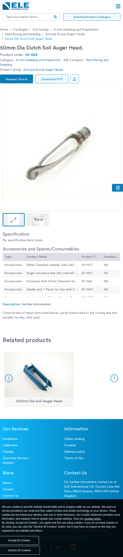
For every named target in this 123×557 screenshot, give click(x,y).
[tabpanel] (61, 315)
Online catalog (74, 439)
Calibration (10, 445)
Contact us (11, 495)
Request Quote (17, 79)
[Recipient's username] (27, 17)
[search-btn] (55, 17)
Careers (8, 489)
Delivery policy (74, 451)
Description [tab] (11, 304)
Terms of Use (73, 458)
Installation (10, 439)
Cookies (70, 445)
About (7, 483)
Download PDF (52, 79)
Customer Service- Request (16, 460)
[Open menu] (118, 6)
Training (8, 451)
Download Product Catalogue (92, 17)
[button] (14, 219)
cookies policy (92, 518)
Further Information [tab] (36, 304)
